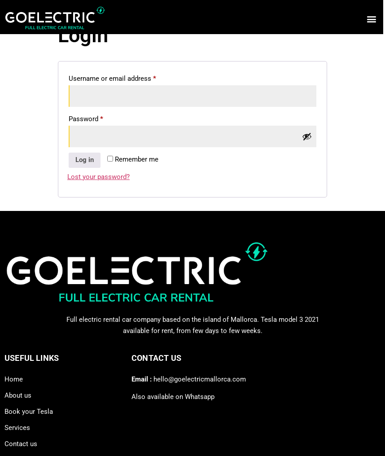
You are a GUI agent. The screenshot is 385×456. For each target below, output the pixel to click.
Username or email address (125, 77)
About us (17, 395)
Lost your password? (98, 177)
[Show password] (307, 136)
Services (17, 428)
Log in (84, 160)
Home (13, 379)
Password (99, 117)
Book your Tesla (28, 412)
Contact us (20, 444)
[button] (369, 18)
